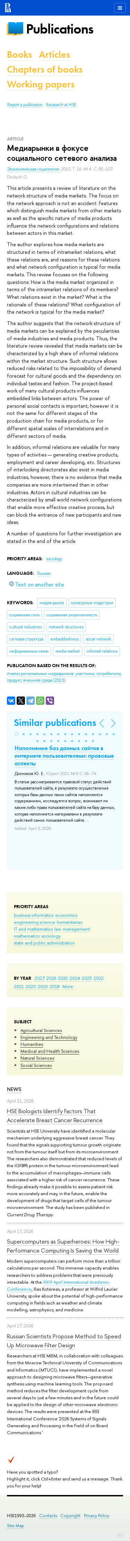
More (67, 986)
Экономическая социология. (34, 169)
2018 (55, 986)
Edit (120, 1534)
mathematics (27, 936)
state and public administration (44, 943)
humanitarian (70, 922)
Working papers (41, 84)
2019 (43, 986)
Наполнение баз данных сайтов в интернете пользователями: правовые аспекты (64, 755)
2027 (40, 978)
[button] (16, 734)
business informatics (33, 915)
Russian (44, 573)
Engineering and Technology (48, 1037)
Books (19, 54)
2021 (19, 986)
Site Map (15, 1526)
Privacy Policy (96, 1516)
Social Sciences (36, 1065)
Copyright (70, 1516)
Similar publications (55, 723)
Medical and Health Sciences (49, 1051)
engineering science (34, 922)
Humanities (31, 1044)
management (76, 929)
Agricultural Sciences (41, 1030)
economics (66, 915)
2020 (31, 986)
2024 (75, 978)
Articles (54, 54)
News (14, 1089)
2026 (51, 978)
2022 (99, 978)
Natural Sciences (37, 1058)
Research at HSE (61, 105)
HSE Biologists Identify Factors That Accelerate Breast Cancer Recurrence (55, 1115)
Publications (59, 29)
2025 (63, 978)
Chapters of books (45, 69)
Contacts (48, 1516)
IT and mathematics (33, 929)
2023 (87, 978)
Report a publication (25, 105)
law (57, 929)
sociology (51, 936)
